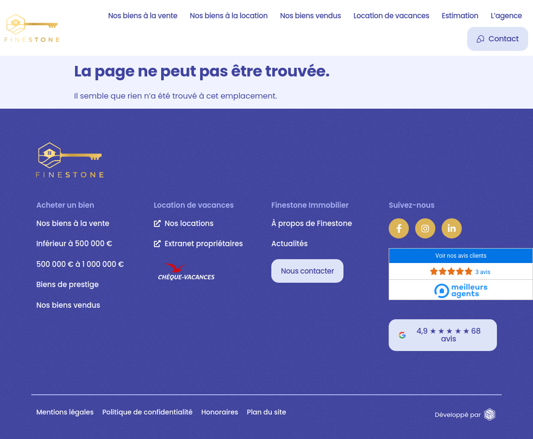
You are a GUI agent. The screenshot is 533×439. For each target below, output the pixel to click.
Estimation (460, 16)
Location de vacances (391, 16)
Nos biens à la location (229, 16)
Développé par (458, 414)
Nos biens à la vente (143, 16)
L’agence (506, 16)
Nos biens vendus (310, 16)
